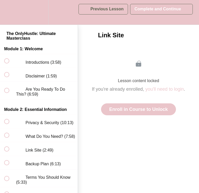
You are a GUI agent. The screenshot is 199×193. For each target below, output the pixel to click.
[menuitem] (38, 12)
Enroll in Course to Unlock (138, 109)
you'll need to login (164, 89)
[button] (9, 12)
